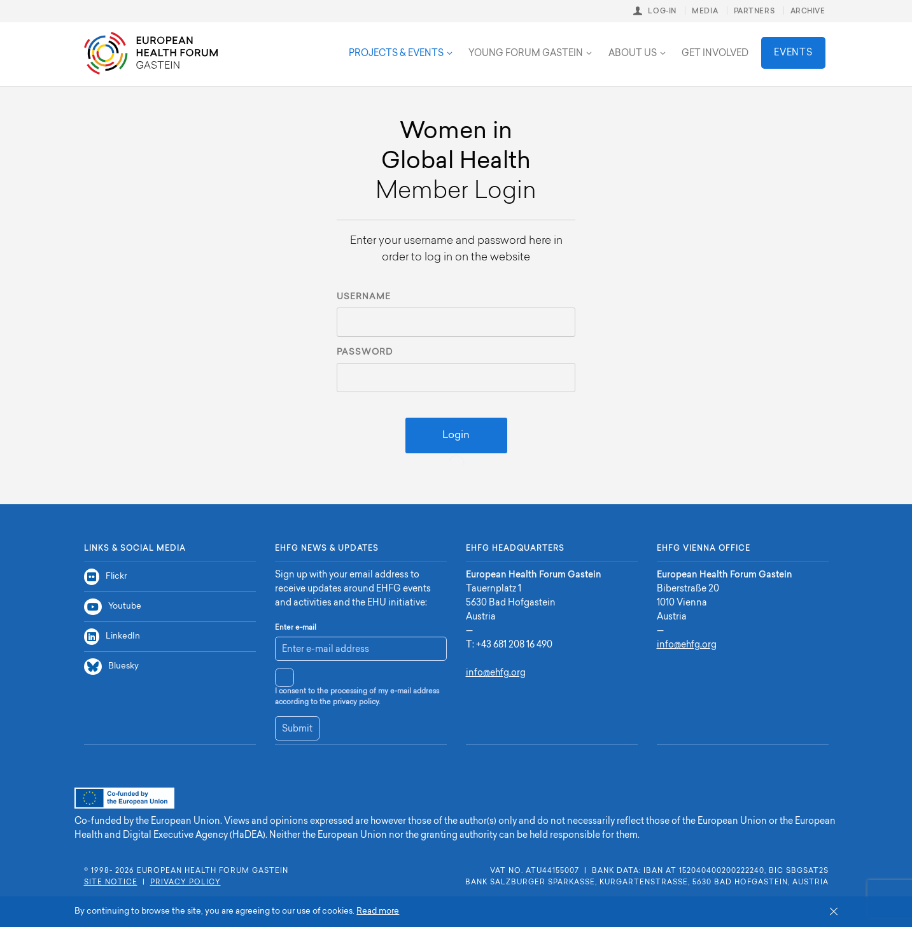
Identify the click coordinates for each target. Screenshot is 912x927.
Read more (377, 911)
